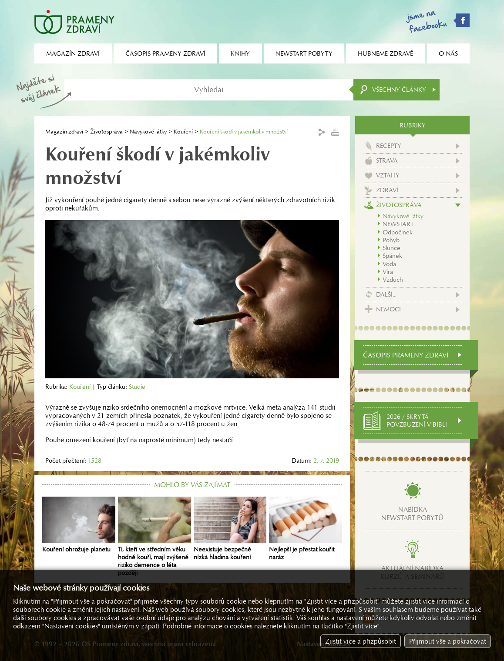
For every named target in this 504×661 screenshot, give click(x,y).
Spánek (392, 256)
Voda (389, 264)
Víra (388, 272)
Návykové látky (148, 131)
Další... (386, 294)
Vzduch (393, 280)
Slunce (391, 248)
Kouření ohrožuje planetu (78, 525)
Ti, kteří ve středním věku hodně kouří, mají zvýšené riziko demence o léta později (154, 537)
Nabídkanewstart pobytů (412, 513)
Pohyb (391, 240)
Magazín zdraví (64, 131)
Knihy (240, 53)
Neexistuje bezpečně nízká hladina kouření (230, 529)
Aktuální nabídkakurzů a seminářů (412, 572)
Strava (387, 160)
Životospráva (106, 131)
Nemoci (388, 309)
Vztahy (388, 175)
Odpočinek (398, 232)
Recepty (388, 146)
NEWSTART (398, 224)
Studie (137, 387)
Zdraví (387, 190)
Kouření (183, 131)
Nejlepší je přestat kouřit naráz (305, 529)
